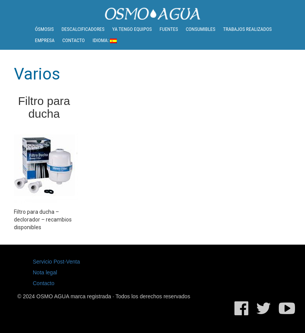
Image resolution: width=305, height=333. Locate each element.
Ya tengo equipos (132, 29)
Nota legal (45, 272)
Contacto (73, 40)
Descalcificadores (82, 29)
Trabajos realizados (247, 29)
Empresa (45, 40)
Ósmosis (44, 29)
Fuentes (169, 29)
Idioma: (105, 40)
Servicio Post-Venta (56, 262)
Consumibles (201, 29)
